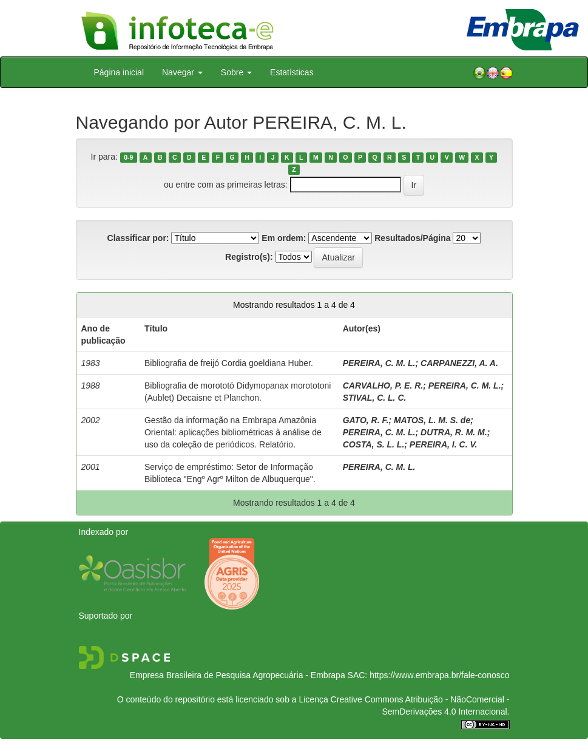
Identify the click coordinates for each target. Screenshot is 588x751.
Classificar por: (138, 238)
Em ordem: (284, 238)
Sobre (236, 72)
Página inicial (119, 72)
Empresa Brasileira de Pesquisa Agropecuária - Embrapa (237, 675)
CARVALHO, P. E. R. (383, 385)
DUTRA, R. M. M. (454, 432)
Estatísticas (292, 72)
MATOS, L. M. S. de (432, 420)
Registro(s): (249, 257)
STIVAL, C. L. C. (375, 398)
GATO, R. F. (366, 420)
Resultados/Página (412, 238)
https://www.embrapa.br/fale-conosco (439, 675)
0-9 (128, 157)
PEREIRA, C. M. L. (379, 363)
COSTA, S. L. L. (374, 444)
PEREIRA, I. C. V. (444, 444)
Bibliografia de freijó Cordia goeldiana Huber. (228, 363)
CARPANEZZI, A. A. (459, 363)
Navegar (182, 72)
